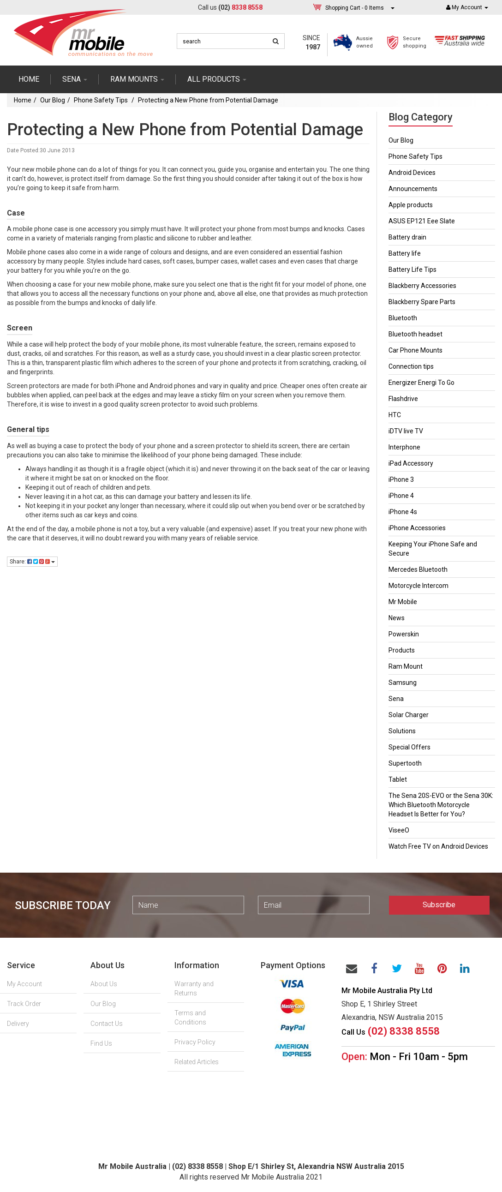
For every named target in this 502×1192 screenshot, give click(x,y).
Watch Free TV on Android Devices (438, 846)
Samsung (402, 682)
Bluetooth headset (415, 334)
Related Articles (196, 1062)
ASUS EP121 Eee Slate (421, 221)
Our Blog (52, 100)
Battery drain (407, 237)
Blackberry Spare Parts (421, 301)
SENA (74, 79)
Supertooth (405, 763)
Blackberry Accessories (422, 285)
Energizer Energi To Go (421, 382)
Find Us (101, 1043)
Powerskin (403, 634)
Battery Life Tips (412, 269)
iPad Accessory (410, 463)
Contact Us (106, 1023)
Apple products (410, 205)
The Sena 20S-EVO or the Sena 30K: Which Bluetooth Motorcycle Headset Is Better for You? (440, 805)
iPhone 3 (401, 479)
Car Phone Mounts (415, 350)
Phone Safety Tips (101, 100)
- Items (354, 7)
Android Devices (412, 172)
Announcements (412, 188)
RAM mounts (137, 79)
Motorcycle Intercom (418, 585)
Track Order (24, 1003)
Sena (396, 698)
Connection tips (411, 366)
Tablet (397, 779)
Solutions (402, 731)
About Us (103, 984)
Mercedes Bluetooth (418, 569)
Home (28, 79)
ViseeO (398, 830)
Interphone (404, 447)
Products (401, 650)
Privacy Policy (194, 1042)
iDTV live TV (405, 431)
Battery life (404, 253)
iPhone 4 (401, 495)
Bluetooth (402, 318)
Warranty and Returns (194, 988)
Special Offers (409, 747)
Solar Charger (408, 715)
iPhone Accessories (417, 528)
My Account (24, 984)
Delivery (18, 1023)
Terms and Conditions (190, 1017)
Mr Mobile (402, 601)
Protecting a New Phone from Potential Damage (208, 100)
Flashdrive (403, 398)
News (396, 618)
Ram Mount (405, 666)
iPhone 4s (402, 511)
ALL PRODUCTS (216, 79)
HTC (394, 415)
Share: (32, 561)
